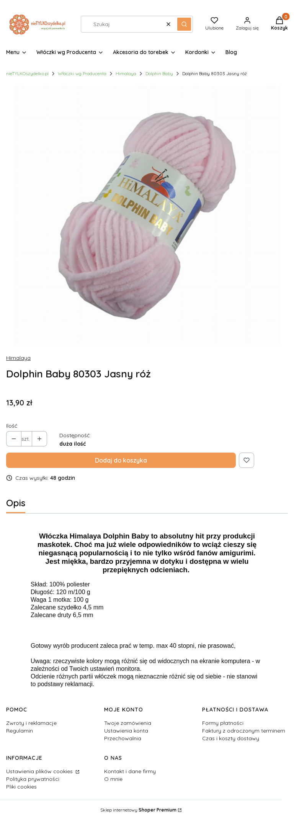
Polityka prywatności (32, 779)
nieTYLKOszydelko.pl (27, 73)
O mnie (113, 779)
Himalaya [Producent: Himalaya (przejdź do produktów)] (18, 357)
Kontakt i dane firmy (130, 771)
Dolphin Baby (159, 73)
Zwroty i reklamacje (31, 723)
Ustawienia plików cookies (40, 771)
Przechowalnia (122, 738)
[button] (184, 24)
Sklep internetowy (138, 810)
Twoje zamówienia (127, 723)
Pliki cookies (21, 786)
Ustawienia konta (126, 730)
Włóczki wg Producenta (82, 73)
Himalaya (126, 73)
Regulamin (19, 730)
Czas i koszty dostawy (230, 738)
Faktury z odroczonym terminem (243, 730)
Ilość (11, 425)
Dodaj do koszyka (121, 460)
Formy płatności (222, 723)
